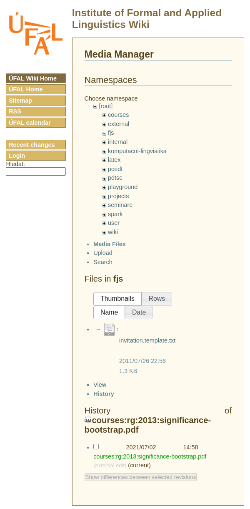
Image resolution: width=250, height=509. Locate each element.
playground (123, 187)
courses (118, 114)
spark (115, 214)
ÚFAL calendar (30, 122)
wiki (113, 232)
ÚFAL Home (25, 89)
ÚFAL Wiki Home (33, 78)
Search (102, 269)
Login (17, 155)
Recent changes (32, 144)
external (118, 124)
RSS (15, 111)
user (114, 222)
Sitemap (20, 100)
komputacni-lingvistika (137, 151)
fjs (111, 132)
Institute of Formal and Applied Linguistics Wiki (147, 18)
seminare (120, 205)
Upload (102, 260)
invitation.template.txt (147, 347)
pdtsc (115, 177)
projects (118, 196)
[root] (105, 106)
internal (118, 142)
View (99, 479)
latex (114, 159)
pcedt (115, 169)
